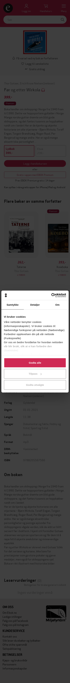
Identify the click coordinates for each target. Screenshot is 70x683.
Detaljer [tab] (35, 304)
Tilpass (35, 373)
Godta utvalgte (35, 384)
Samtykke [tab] (13, 304)
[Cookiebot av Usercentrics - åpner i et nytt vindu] (51, 295)
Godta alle (35, 362)
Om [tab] (57, 304)
